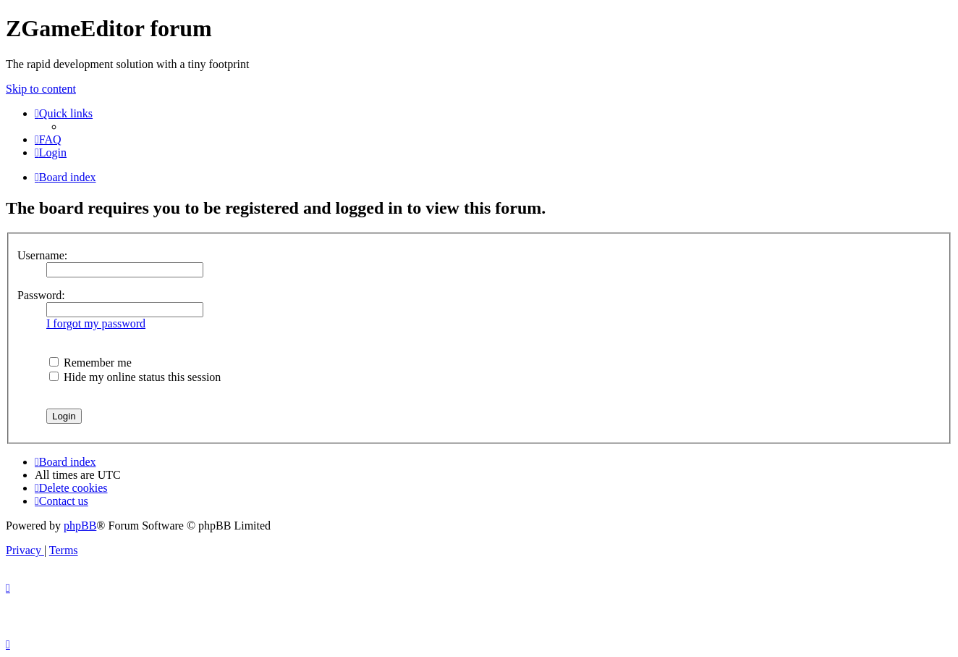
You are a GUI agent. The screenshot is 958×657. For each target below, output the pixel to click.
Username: (42, 255)
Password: (41, 295)
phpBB (80, 525)
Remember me (90, 362)
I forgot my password (95, 323)
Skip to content (41, 89)
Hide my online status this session (135, 377)
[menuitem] (48, 139)
